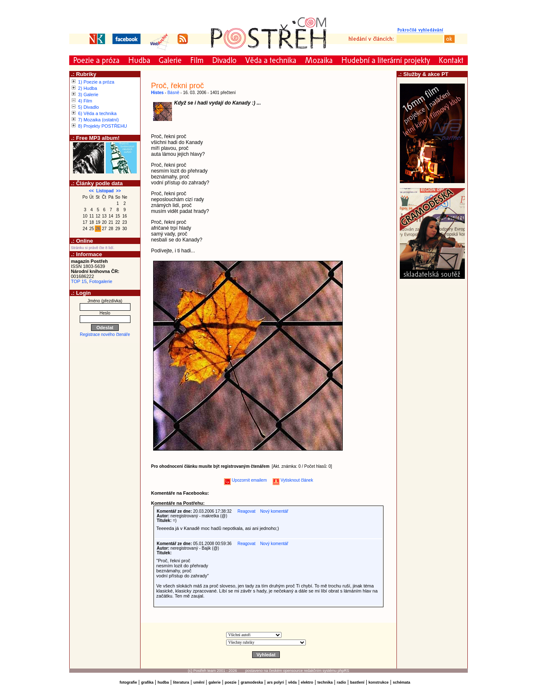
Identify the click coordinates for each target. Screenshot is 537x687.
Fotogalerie (100, 281)
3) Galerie (88, 94)
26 (98, 228)
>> (118, 191)
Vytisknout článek (293, 480)
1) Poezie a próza (96, 81)
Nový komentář (274, 511)
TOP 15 (79, 281)
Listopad (105, 191)
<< (91, 191)
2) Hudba (87, 88)
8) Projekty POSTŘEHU (102, 125)
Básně (173, 92)
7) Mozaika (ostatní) (98, 119)
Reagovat (246, 511)
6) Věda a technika (97, 113)
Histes (157, 92)
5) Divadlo (88, 107)
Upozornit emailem (245, 480)
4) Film (85, 100)
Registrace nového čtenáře (105, 334)
